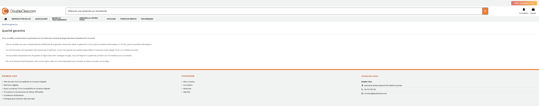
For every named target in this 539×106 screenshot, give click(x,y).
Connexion (188, 85)
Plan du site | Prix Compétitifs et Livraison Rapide (25, 82)
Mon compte (188, 82)
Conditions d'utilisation (14, 95)
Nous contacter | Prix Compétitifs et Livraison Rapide (27, 88)
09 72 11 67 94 (370, 89)
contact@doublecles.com (375, 93)
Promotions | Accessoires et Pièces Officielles (23, 92)
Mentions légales (11, 85)
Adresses (187, 88)
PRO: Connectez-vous (524, 3)
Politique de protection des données (19, 99)
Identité (186, 92)
